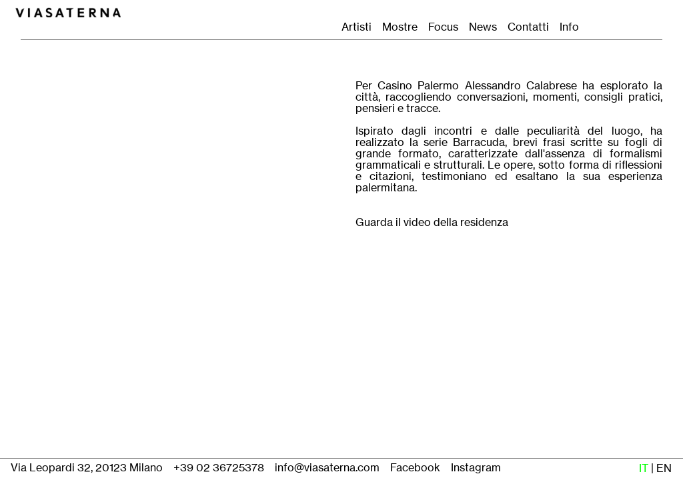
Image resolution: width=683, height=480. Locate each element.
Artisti (357, 27)
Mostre (400, 27)
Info (569, 27)
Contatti (532, 27)
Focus (443, 27)
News (483, 27)
